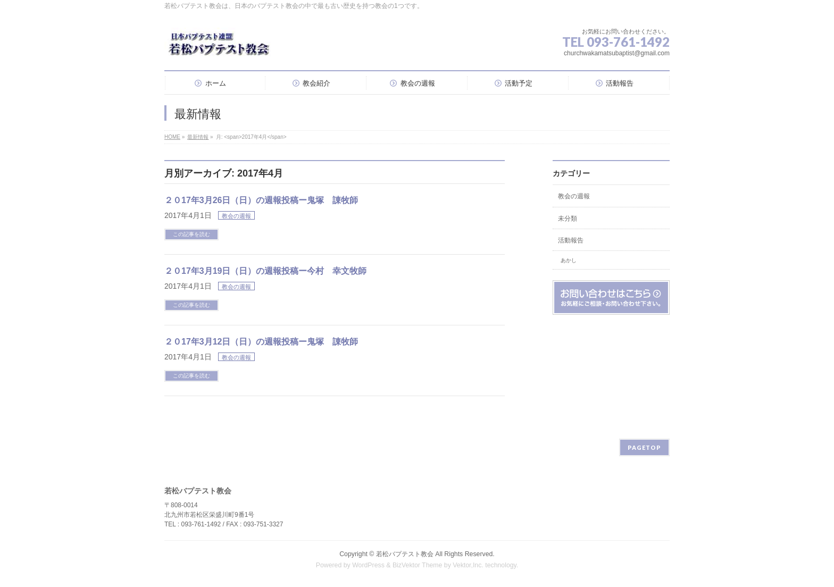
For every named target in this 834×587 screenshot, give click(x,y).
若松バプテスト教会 (404, 554)
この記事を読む (191, 234)
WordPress (368, 565)
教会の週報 (236, 216)
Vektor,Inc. (468, 565)
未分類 (567, 218)
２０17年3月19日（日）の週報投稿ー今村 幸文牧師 (265, 270)
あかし (569, 260)
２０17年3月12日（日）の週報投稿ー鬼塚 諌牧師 (261, 341)
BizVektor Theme (418, 565)
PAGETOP (644, 447)
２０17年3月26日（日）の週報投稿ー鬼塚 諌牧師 (261, 200)
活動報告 (570, 240)
